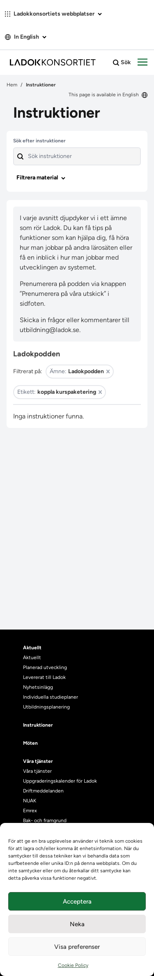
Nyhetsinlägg (38, 687)
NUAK (29, 801)
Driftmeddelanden (43, 791)
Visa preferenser (77, 946)
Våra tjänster (37, 771)
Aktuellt (32, 657)
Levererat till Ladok (44, 677)
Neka (77, 924)
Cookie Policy (73, 965)
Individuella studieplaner (51, 697)
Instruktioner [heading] (38, 725)
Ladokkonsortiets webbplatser (53, 13)
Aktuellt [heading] (32, 648)
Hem (12, 85)
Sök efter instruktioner (39, 141)
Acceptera (77, 901)
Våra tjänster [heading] (38, 761)
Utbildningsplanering (46, 707)
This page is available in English (108, 95)
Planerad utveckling (45, 667)
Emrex (30, 810)
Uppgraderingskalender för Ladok (60, 781)
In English (25, 36)
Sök (122, 62)
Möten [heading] (30, 743)
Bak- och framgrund (45, 820)
